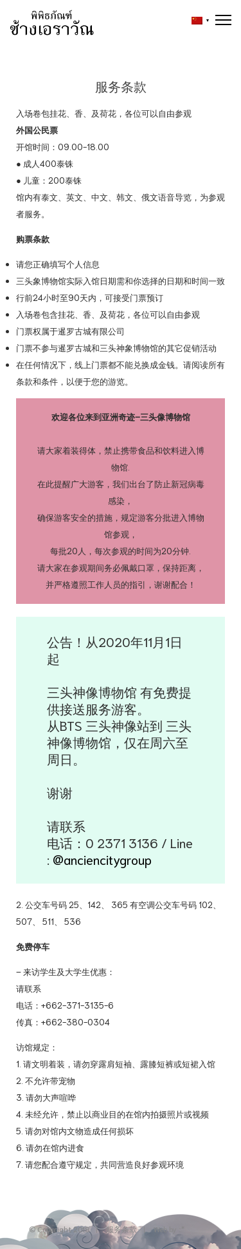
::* (181, 1229)
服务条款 (121, 1229)
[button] (197, 21)
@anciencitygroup (102, 859)
